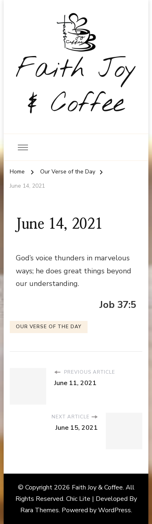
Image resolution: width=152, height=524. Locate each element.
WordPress (114, 510)
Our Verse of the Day (48, 326)
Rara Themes (39, 510)
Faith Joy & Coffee (76, 87)
